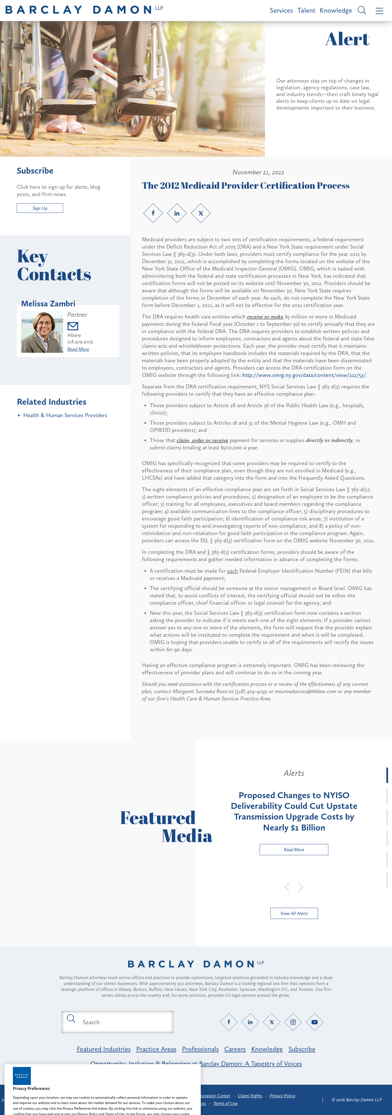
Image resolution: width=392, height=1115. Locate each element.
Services (281, 10)
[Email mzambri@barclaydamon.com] (80, 327)
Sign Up (40, 208)
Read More (78, 349)
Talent (306, 10)
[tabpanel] (294, 811)
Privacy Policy (282, 1095)
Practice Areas (156, 1049)
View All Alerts (294, 913)
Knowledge (336, 10)
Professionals (200, 1049)
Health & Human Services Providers (65, 415)
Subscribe (302, 1049)
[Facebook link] (153, 213)
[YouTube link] (314, 1022)
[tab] (387, 775)
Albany (74, 335)
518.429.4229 (80, 341)
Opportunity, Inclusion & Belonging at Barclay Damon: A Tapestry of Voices (196, 1063)
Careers (235, 1049)
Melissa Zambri (48, 303)
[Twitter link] (201, 213)
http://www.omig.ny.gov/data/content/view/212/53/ (304, 375)
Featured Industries (104, 1049)
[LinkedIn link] (177, 213)
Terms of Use (225, 1103)
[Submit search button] (70, 1018)
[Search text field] (124, 1022)
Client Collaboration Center (203, 1095)
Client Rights (250, 1095)
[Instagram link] (293, 1022)
